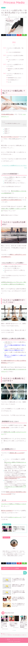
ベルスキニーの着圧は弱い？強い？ (15, 48)
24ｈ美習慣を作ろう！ (13, 79)
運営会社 (8, 639)
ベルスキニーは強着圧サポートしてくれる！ (15, 65)
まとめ (9, 82)
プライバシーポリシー (17, 639)
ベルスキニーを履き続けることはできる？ (15, 74)
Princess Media (14, 2)
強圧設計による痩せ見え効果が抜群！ (16, 69)
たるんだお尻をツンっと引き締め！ (16, 60)
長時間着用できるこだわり (14, 77)
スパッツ (3, 7)
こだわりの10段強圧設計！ (15, 52)
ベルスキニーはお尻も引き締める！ (15, 56)
